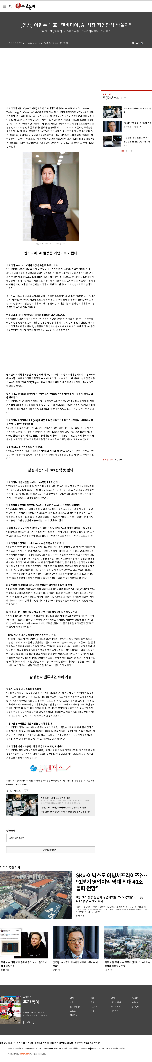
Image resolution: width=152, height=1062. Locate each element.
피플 (92, 1011)
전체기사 (74, 1015)
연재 (113, 998)
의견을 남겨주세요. (16, 838)
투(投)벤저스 (13, 791)
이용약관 (54, 1043)
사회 (72, 1002)
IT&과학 (93, 1007)
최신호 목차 (116, 1002)
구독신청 (135, 1002)
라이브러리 (115, 1007)
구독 (26, 791)
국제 (92, 1002)
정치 (72, 998)
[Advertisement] (44, 352)
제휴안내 (38, 1043)
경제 (92, 998)
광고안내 (135, 1007)
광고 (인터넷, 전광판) (25, 1043)
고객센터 (46, 1043)
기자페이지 (115, 1011)
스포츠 (73, 1011)
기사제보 (135, 998)
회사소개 (11, 1043)
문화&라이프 (75, 1007)
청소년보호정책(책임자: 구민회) (87, 1043)
